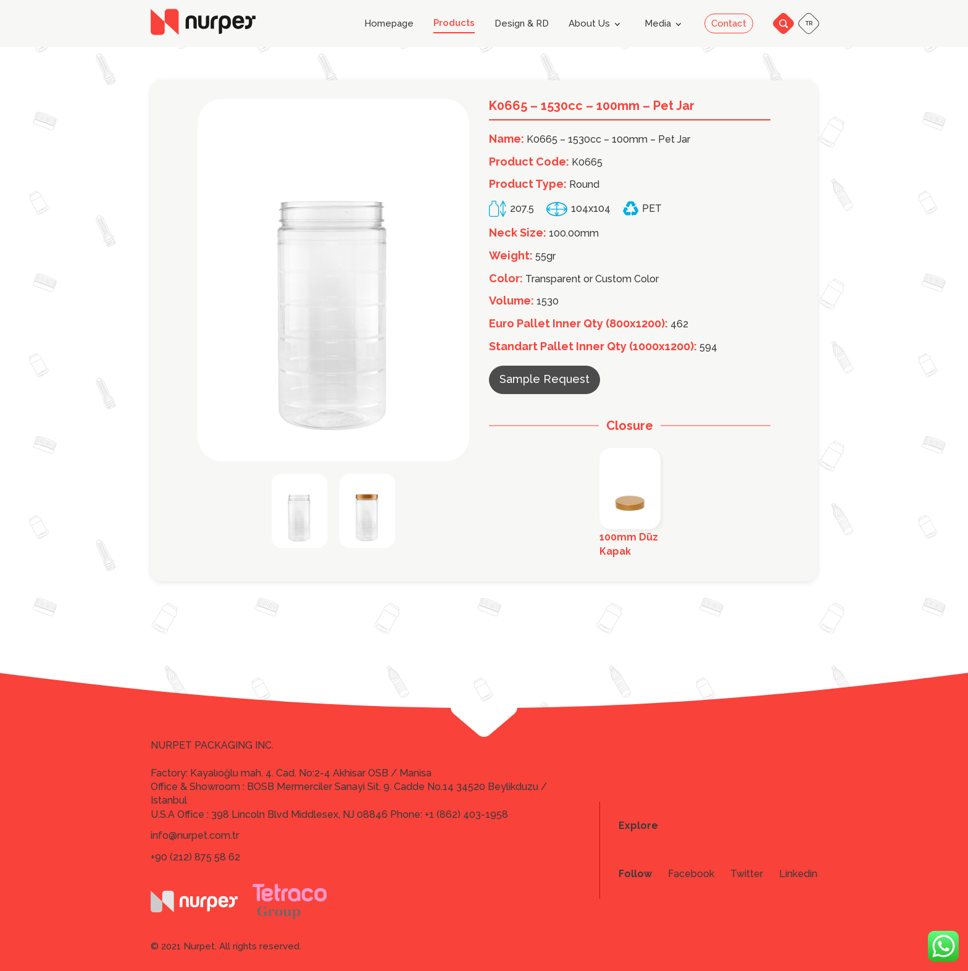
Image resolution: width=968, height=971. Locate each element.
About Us (597, 24)
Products (454, 23)
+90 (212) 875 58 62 (195, 857)
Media (665, 24)
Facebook (691, 874)
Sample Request (544, 378)
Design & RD (521, 24)
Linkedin (798, 874)
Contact (728, 23)
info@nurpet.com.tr (195, 835)
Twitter (746, 874)
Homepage (389, 24)
